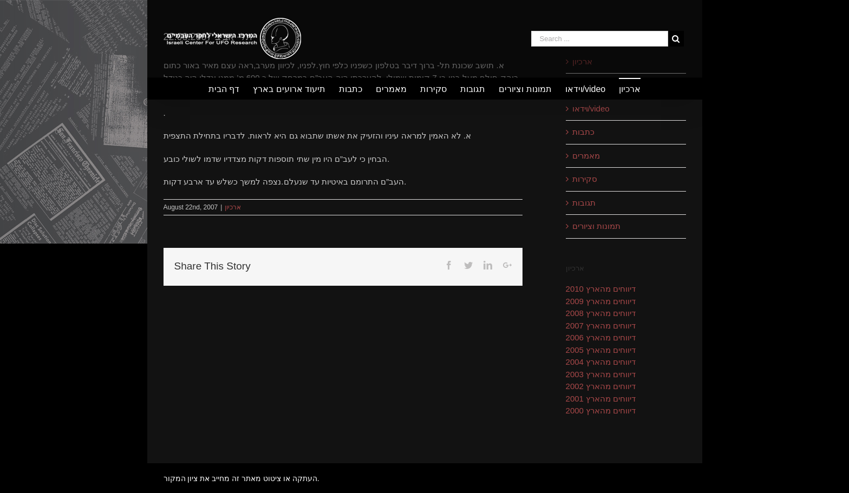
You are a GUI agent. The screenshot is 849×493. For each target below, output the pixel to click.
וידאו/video (591, 108)
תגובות (584, 202)
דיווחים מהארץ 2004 (601, 361)
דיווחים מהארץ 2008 (601, 313)
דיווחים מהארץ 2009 (601, 301)
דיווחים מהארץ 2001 (601, 398)
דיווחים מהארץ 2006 (601, 337)
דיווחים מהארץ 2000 (601, 410)
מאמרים (586, 155)
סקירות (584, 178)
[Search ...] (599, 39)
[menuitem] (230, 89)
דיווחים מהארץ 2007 (601, 325)
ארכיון (233, 207)
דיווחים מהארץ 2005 (601, 349)
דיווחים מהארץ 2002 (601, 386)
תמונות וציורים (596, 226)
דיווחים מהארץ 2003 (601, 374)
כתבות (583, 131)
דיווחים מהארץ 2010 (601, 288)
